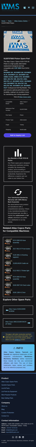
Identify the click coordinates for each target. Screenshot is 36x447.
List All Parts (5, 388)
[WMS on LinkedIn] (23, 437)
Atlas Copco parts (25, 97)
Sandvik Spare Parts (8, 385)
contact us (18, 339)
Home (3, 21)
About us (4, 406)
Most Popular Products (8, 395)
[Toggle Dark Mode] (29, 7)
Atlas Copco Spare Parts (9, 381)
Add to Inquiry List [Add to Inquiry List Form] (17, 135)
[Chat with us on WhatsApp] (13, 437)
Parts (10, 21)
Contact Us (5, 416)
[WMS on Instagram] (16, 437)
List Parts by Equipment (9, 391)
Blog (2, 409)
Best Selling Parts (7, 398)
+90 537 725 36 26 (12, 428)
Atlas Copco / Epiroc (21, 21)
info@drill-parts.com (12, 430)
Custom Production (7, 412)
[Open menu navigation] (33, 8)
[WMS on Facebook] (20, 437)
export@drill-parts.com (12, 432)
